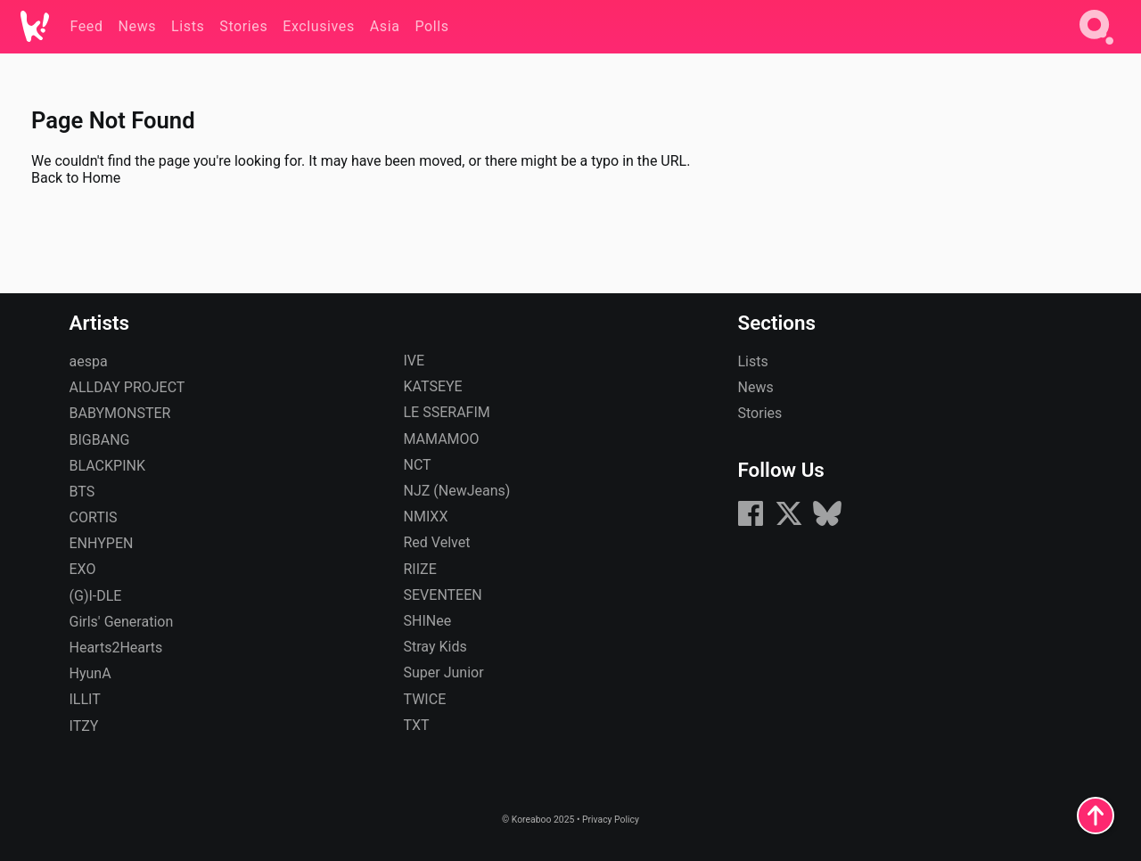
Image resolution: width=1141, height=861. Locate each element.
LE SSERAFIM (447, 412)
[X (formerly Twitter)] (789, 522)
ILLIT (85, 699)
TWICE (425, 699)
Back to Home (75, 177)
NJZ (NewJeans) (457, 490)
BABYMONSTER (120, 413)
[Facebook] (750, 522)
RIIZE (420, 569)
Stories (760, 413)
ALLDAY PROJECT (127, 387)
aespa (89, 361)
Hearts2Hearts (116, 647)
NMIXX (426, 516)
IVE (414, 360)
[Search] (1096, 47)
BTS (82, 491)
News (756, 387)
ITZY (84, 726)
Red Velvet (437, 542)
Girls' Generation (122, 621)
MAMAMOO (442, 438)
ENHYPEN (102, 543)
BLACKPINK (107, 465)
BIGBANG (100, 439)
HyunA (90, 673)
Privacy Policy (610, 819)
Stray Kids (435, 646)
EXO (83, 569)
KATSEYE (433, 386)
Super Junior (444, 672)
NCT (417, 464)
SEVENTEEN (443, 594)
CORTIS (94, 517)
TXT (417, 725)
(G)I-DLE (96, 595)
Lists (753, 361)
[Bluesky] (827, 522)
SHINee (428, 620)
